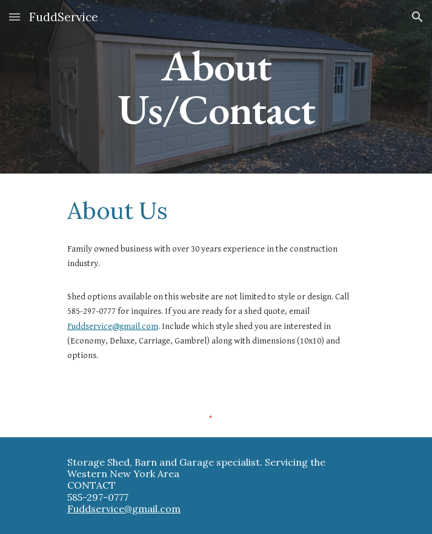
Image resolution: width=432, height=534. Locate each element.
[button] (14, 16)
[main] (216, 87)
